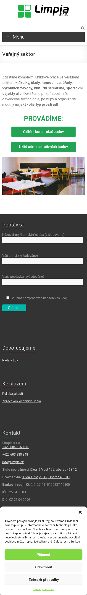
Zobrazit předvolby (44, 580)
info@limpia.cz (13, 462)
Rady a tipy (10, 360)
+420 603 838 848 (15, 454)
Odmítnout (43, 567)
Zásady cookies (43, 589)
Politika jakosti (12, 393)
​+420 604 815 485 (15, 447)
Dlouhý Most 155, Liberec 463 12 (53, 469)
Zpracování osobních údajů (21, 401)
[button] (80, 512)
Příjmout (43, 555)
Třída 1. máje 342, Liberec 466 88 (46, 477)
